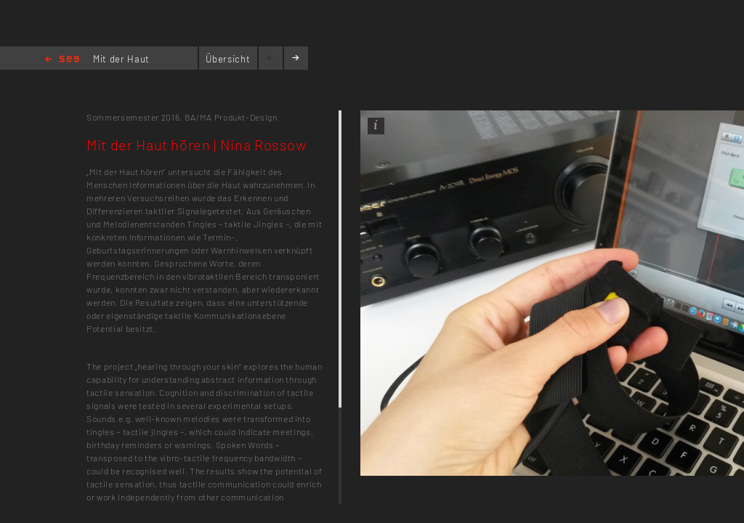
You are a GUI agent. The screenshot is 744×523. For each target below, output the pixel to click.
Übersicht (228, 59)
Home (62, 60)
